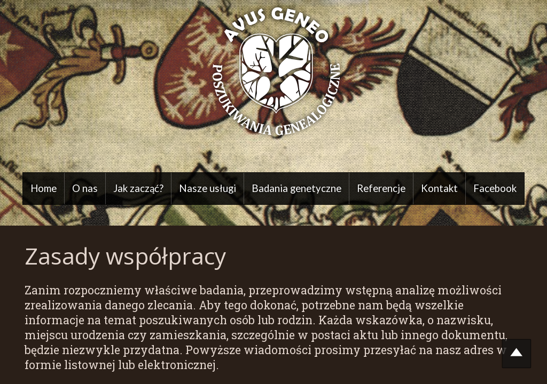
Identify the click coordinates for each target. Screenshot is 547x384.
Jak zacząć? (138, 188)
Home (43, 188)
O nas (85, 188)
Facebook (495, 188)
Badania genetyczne (296, 188)
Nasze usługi (207, 188)
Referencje (381, 188)
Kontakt (439, 188)
